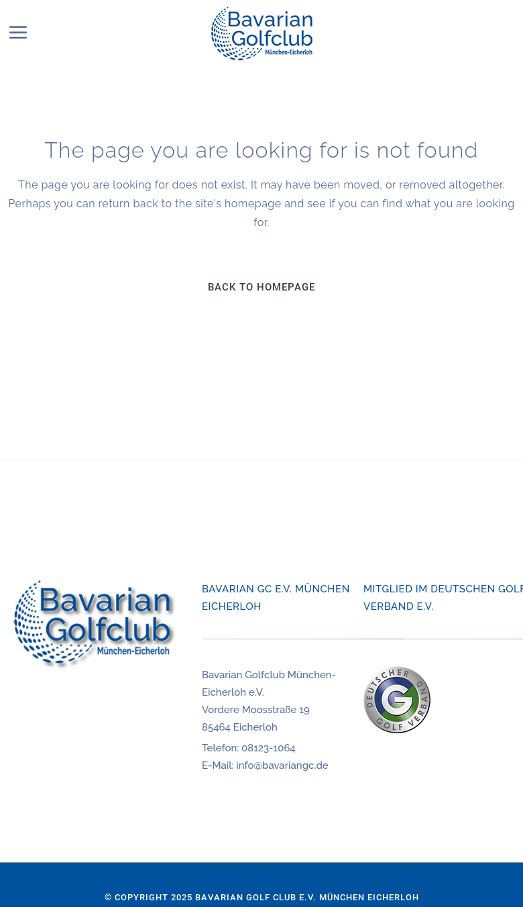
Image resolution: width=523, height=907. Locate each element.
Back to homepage (261, 287)
